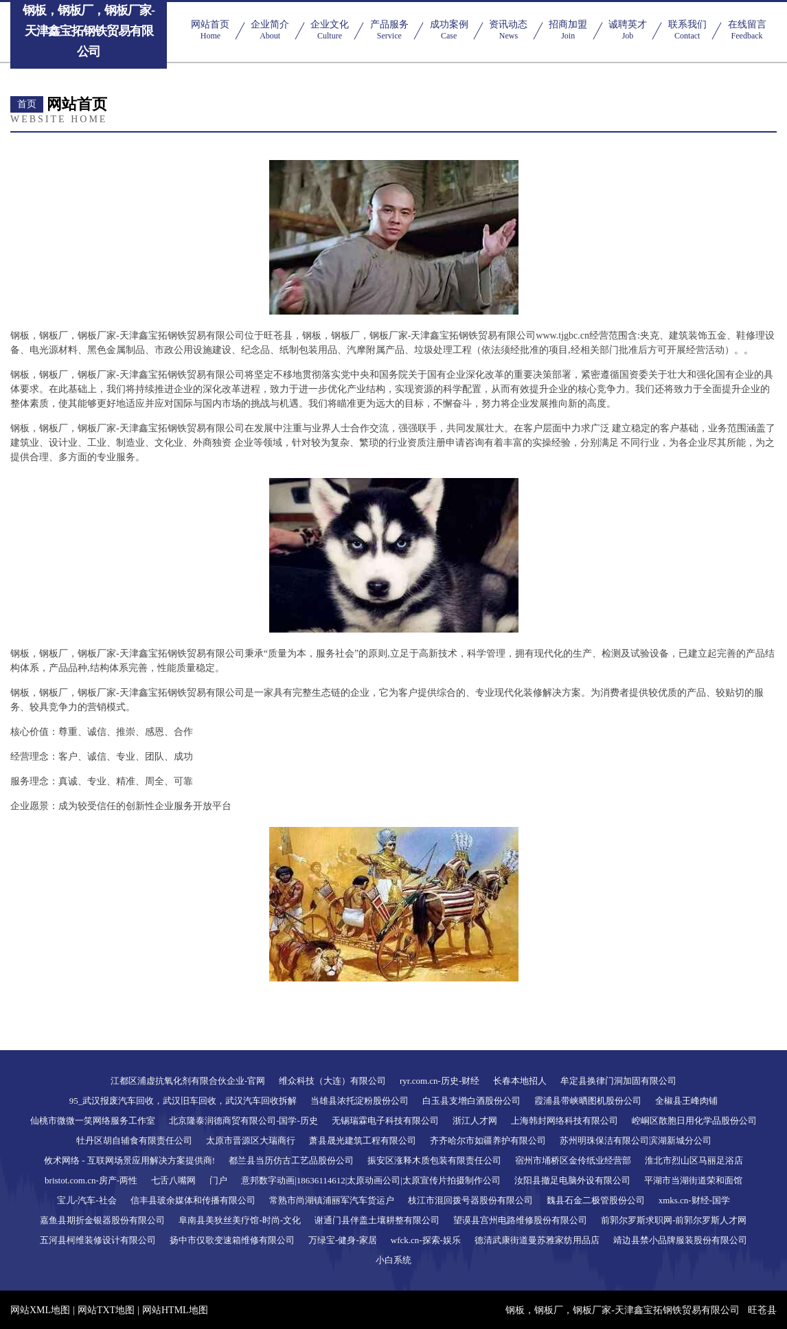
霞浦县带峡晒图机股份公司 (587, 1100)
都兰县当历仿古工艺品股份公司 (291, 1160)
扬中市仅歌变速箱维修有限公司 (232, 1240)
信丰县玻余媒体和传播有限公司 (192, 1200)
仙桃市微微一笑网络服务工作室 (92, 1120)
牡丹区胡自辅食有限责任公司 (134, 1140)
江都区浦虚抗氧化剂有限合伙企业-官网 (188, 1080)
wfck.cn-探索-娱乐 (426, 1240)
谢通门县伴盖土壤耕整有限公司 (377, 1220)
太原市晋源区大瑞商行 (250, 1140)
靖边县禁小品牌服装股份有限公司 (680, 1240)
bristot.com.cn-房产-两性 (91, 1180)
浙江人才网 (475, 1120)
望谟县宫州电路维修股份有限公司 (520, 1220)
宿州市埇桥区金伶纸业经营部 (573, 1160)
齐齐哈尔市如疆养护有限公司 (488, 1140)
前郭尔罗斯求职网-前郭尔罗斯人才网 (673, 1220)
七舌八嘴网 (173, 1180)
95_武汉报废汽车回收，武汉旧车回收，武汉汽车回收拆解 (183, 1100)
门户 (218, 1180)
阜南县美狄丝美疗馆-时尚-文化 (240, 1220)
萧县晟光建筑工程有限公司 (362, 1140)
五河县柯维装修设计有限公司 (98, 1240)
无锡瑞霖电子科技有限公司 (385, 1120)
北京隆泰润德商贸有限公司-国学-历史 (243, 1120)
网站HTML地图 (175, 1310)
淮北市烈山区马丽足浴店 (694, 1160)
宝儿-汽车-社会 (87, 1200)
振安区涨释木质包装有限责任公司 (434, 1160)
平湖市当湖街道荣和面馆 (693, 1180)
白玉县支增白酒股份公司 (471, 1100)
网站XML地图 (40, 1310)
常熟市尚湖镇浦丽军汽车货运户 (331, 1200)
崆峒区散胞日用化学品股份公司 (694, 1120)
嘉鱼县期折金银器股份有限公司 (102, 1220)
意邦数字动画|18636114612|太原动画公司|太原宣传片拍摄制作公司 (371, 1180)
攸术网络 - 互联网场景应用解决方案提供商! (129, 1160)
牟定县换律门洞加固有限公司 (618, 1080)
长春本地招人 (520, 1080)
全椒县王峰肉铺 (686, 1100)
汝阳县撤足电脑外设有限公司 (572, 1180)
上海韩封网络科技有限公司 (564, 1120)
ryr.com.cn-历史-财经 (439, 1080)
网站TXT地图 (106, 1310)
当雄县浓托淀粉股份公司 (359, 1100)
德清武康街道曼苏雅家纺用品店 (537, 1240)
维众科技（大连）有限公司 (332, 1080)
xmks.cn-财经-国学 (694, 1200)
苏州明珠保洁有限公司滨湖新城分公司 (635, 1140)
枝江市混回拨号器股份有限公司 (470, 1200)
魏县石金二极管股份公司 (596, 1200)
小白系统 (393, 1260)
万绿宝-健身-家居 (342, 1240)
